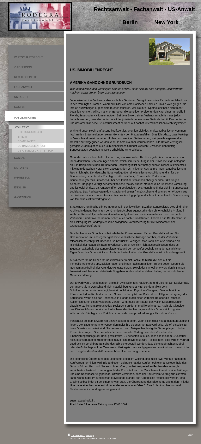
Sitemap (90, 435)
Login (190, 435)
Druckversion (76, 435)
